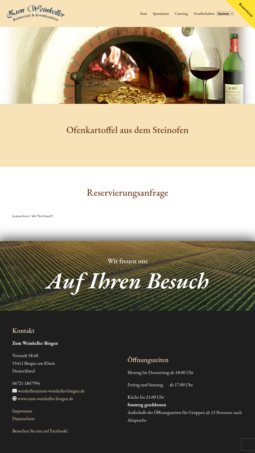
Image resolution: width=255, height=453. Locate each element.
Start (143, 13)
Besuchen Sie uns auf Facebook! (40, 431)
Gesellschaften (204, 13)
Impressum (22, 411)
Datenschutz (23, 418)
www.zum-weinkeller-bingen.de (45, 398)
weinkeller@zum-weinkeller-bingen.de (51, 391)
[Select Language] (225, 14)
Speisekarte (161, 13)
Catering (181, 13)
